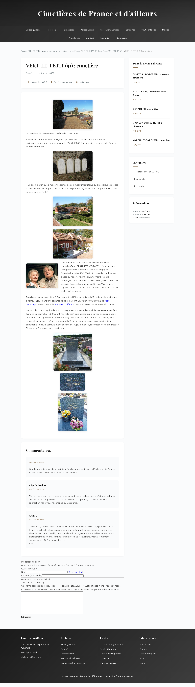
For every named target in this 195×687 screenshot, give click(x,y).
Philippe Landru (65, 82)
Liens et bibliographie (110, 657)
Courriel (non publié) (31, 575)
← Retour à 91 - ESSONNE (146, 172)
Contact (90, 38)
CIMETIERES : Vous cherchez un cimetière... (48, 51)
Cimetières (69, 30)
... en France (75, 51)
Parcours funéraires (109, 30)
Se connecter (75, 572)
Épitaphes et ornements (73, 667)
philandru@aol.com (31, 661)
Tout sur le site (148, 30)
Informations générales (111, 648)
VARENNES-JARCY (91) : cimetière (151, 140)
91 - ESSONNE (115, 51)
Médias (165, 30)
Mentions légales (148, 657)
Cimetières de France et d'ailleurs (97, 13)
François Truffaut (63, 304)
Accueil (24, 51)
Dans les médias (108, 667)
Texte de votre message (33, 582)
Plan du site (74, 38)
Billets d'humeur (108, 653)
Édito (142, 667)
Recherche (139, 186)
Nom (23, 572)
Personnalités (87, 30)
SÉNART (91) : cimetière (145, 109)
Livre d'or (104, 662)
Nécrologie (52, 30)
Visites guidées (33, 30)
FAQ (142, 662)
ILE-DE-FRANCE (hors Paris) (95, 51)
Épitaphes (130, 30)
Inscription (105, 38)
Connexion (121, 38)
